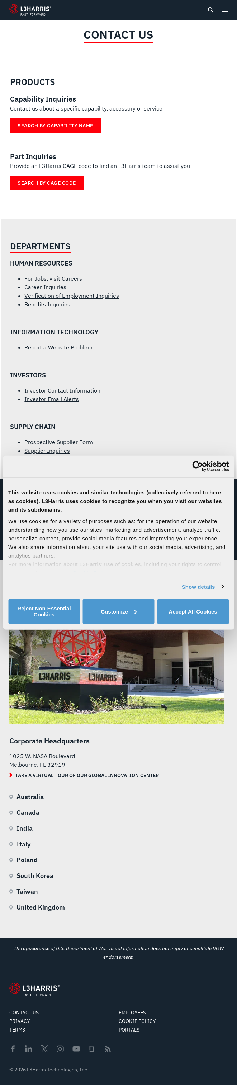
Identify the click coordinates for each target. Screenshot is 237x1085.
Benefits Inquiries (47, 304)
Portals (129, 1030)
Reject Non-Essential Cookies (44, 611)
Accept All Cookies (193, 611)
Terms (17, 1030)
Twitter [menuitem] (44, 1048)
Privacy (19, 1021)
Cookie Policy (137, 1021)
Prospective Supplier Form (58, 442)
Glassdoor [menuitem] (92, 1049)
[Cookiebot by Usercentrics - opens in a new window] (197, 466)
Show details (198, 586)
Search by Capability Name (55, 125)
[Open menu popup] (225, 10)
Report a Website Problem (58, 347)
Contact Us (24, 1012)
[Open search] (210, 10)
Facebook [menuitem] (13, 1048)
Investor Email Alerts (51, 399)
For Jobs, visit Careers (53, 278)
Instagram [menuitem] (60, 1048)
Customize (119, 611)
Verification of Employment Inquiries (71, 295)
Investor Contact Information (62, 390)
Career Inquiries (45, 287)
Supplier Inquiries (47, 450)
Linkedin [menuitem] (28, 1048)
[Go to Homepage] (34, 989)
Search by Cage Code (47, 183)
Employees (132, 1012)
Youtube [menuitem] (76, 1049)
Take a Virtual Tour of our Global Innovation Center (87, 775)
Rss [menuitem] (108, 1049)
